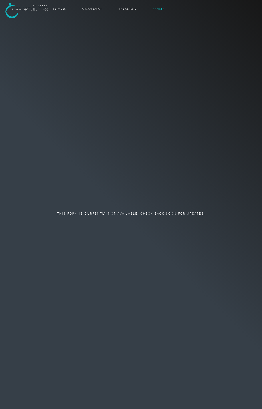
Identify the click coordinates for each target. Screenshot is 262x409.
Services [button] (59, 9)
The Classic (127, 9)
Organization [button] (92, 9)
